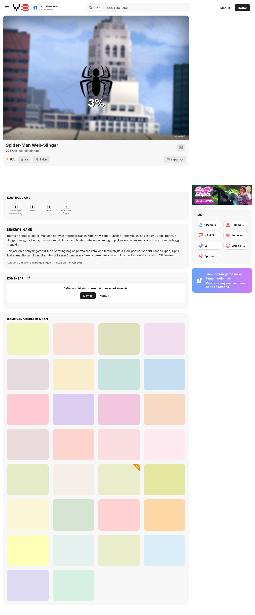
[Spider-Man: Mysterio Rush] (164, 515)
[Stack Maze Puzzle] (164, 374)
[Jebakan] (235, 235)
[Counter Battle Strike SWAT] (73, 339)
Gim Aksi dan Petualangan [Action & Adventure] (35, 262)
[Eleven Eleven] (28, 374)
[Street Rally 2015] (28, 339)
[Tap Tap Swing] (28, 479)
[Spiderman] (208, 256)
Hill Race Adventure (67, 255)
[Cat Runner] (28, 585)
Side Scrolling (56, 251)
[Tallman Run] (28, 550)
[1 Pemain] (208, 225)
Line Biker (39, 255)
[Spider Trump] (73, 444)
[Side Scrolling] (235, 246)
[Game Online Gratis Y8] (21, 7)
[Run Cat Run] (119, 479)
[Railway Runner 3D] (73, 585)
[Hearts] (164, 339)
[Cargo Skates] (28, 444)
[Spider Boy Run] (164, 479)
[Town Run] (28, 515)
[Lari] (208, 246)
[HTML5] (208, 235)
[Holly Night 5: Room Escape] (28, 409)
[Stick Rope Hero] (73, 479)
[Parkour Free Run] (119, 550)
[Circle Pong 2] (119, 374)
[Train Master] (164, 409)
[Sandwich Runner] (119, 444)
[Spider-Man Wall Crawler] (73, 515)
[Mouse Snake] (119, 409)
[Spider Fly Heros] (73, 550)
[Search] (90, 7)
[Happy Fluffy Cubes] (164, 550)
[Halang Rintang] (235, 225)
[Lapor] (175, 159)
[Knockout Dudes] (119, 515)
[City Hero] (73, 374)
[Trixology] (119, 339)
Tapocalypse (161, 251)
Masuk (225, 8)
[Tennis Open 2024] (73, 409)
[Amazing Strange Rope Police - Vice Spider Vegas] (164, 444)
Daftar (242, 8)
